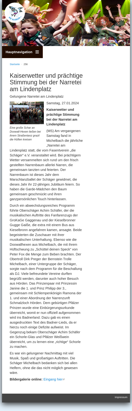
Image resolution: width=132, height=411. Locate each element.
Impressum (121, 397)
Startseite (15, 64)
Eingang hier (54, 379)
